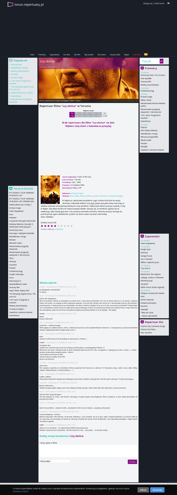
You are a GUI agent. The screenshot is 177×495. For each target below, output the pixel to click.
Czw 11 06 (93, 114)
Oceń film (59, 229)
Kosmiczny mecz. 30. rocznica (153, 75)
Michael (12, 240)
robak (41, 342)
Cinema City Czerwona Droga (153, 326)
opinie (78, 100)
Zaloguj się (147, 3)
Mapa (126, 54)
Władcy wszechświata (150, 85)
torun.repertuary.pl (29, 4)
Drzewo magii (146, 97)
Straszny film (146, 81)
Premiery (42, 54)
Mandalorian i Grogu (149, 133)
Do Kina (66, 54)
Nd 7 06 (72, 114)
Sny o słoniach (146, 259)
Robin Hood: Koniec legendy (152, 287)
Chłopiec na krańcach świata (152, 293)
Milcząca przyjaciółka (149, 137)
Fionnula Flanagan (115, 196)
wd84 (41, 425)
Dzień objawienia (148, 243)
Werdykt (144, 146)
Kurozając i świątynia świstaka (21, 233)
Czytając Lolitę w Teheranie (152, 277)
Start (32, 54)
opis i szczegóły (62, 100)
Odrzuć (143, 490)
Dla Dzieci (102, 54)
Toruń (146, 61)
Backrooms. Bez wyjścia (151, 274)
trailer (72, 100)
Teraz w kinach (23, 188)
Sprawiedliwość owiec (18, 284)
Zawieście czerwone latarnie (152, 150)
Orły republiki (146, 78)
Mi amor (144, 306)
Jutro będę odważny (149, 130)
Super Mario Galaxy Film (19, 290)
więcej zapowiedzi (149, 316)
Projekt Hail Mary (16, 274)
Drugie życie (146, 249)
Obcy (11, 258)
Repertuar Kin (154, 322)
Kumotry (144, 252)
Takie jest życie (147, 312)
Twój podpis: (45, 461)
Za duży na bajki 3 (16, 309)
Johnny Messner (100, 196)
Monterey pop (147, 280)
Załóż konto (159, 3)
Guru (142, 296)
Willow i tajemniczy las (150, 262)
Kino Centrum (146, 332)
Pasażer (144, 143)
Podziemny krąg (147, 91)
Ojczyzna (144, 284)
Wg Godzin (88, 54)
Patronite (137, 54)
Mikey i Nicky (146, 100)
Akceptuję (157, 490)
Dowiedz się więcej (20, 491)
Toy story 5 (145, 268)
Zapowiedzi (54, 54)
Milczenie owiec (15, 243)
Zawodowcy (146, 121)
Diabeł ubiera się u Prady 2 (22, 92)
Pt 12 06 (99, 114)
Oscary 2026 (115, 54)
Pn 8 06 (77, 114)
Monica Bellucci (86, 196)
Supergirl (144, 309)
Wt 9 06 (82, 114)
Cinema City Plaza (148, 329)
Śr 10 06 (87, 114)
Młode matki (146, 140)
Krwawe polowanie (148, 303)
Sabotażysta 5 (15, 281)
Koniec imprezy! (147, 299)
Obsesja (14, 74)
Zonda (42, 314)
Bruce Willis (74, 196)
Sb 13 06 (104, 114)
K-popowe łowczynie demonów (22, 221)
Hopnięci (12, 217)
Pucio (11, 277)
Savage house (146, 256)
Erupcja (144, 127)
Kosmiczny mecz (16, 230)
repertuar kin (50, 100)
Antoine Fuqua (53, 67)
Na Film (77, 54)
